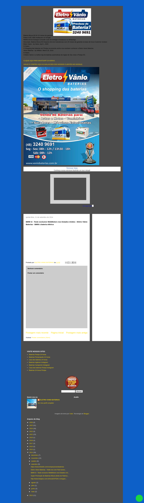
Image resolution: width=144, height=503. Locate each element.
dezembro (34, 455)
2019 (31, 437)
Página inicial (57, 333)
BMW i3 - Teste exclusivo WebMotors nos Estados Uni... (50, 473)
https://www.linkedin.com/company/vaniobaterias (47, 467)
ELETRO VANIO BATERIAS (50, 400)
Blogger (86, 414)
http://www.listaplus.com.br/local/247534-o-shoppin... (49, 479)
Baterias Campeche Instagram (39, 365)
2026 (31, 422)
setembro (34, 464)
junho (33, 488)
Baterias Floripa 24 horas (37, 354)
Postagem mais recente (37, 333)
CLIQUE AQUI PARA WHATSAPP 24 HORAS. (39, 61)
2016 (31, 446)
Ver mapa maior (87, 206)
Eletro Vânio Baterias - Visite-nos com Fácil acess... (48, 470)
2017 (31, 443)
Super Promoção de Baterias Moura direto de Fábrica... (50, 476)
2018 (31, 440)
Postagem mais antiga (76, 333)
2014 (31, 452)
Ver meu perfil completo (46, 403)
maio (33, 491)
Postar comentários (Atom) (41, 337)
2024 (31, 428)
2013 (31, 495)
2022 (31, 434)
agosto (33, 482)
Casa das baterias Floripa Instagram (41, 368)
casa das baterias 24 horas (38, 360)
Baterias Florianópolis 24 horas (39, 357)
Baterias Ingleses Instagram (38, 362)
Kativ (71, 414)
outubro (34, 461)
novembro (34, 458)
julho (33, 485)
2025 (31, 425)
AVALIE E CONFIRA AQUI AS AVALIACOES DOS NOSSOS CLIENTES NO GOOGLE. (53, 64)
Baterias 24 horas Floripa (37, 370)
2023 (31, 431)
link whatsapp (139, 498)
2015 (31, 449)
